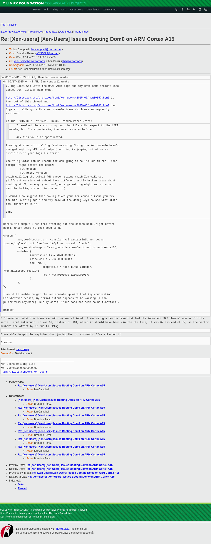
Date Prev (7, 31)
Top (3, 24)
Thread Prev (34, 31)
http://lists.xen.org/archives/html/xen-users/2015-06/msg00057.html (57, 98)
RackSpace (62, 528)
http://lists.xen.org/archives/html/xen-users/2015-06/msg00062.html (57, 105)
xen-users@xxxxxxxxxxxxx (29, 61)
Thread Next (50, 31)
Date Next (20, 31)
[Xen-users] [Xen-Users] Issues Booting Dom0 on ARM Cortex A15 (59, 399)
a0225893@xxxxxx (47, 53)
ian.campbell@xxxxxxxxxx (46, 49)
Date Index (65, 31)
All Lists (12, 24)
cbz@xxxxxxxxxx (72, 61)
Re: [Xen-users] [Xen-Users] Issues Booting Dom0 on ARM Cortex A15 (61, 385)
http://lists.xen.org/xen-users (24, 371)
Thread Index (81, 31)
